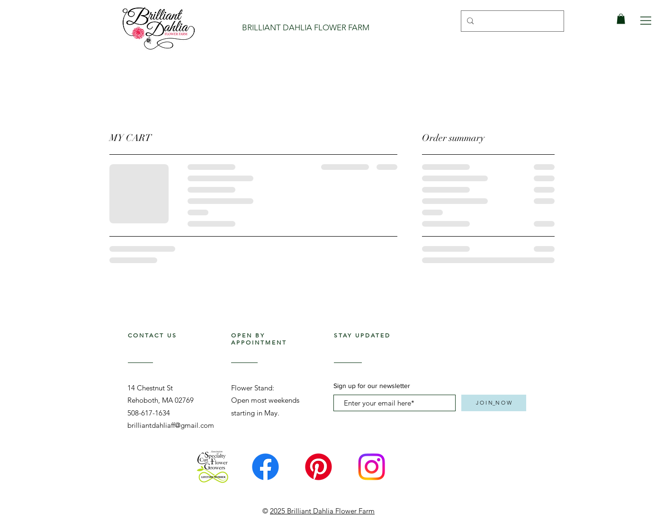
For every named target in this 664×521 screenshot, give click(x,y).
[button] (645, 21)
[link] (621, 19)
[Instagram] (371, 467)
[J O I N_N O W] (493, 403)
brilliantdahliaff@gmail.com (170, 425)
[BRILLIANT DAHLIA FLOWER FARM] (305, 27)
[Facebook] (265, 467)
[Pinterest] (318, 467)
